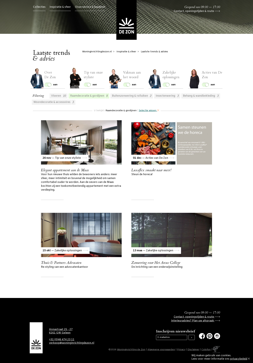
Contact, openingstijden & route (197, 11)
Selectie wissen (149, 110)
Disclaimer (193, 349)
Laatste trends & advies (154, 51)
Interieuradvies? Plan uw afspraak (195, 320)
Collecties (39, 7)
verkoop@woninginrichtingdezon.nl (71, 343)
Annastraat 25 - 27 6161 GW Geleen (61, 331)
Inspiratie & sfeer (60, 7)
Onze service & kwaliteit (90, 7)
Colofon (206, 349)
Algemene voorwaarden (161, 349)
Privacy (181, 349)
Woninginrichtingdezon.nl (99, 51)
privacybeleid (238, 359)
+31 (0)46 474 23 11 (61, 339)
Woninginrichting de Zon (131, 349)
